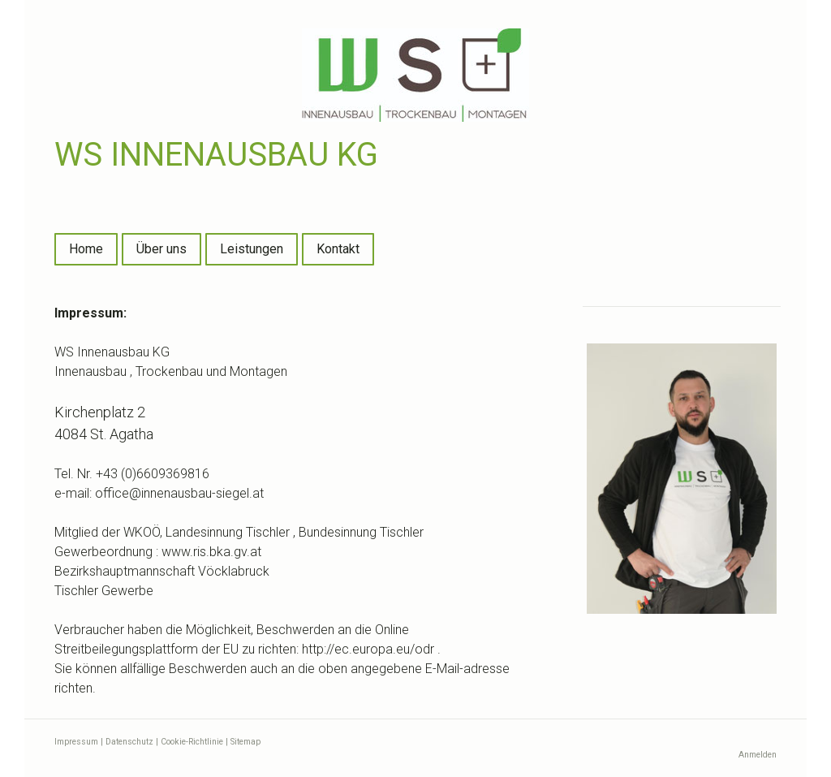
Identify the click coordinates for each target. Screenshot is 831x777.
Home (86, 249)
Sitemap (245, 741)
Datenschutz (129, 741)
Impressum (76, 741)
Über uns (161, 249)
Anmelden (757, 754)
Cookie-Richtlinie (192, 741)
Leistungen (251, 249)
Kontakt (338, 249)
